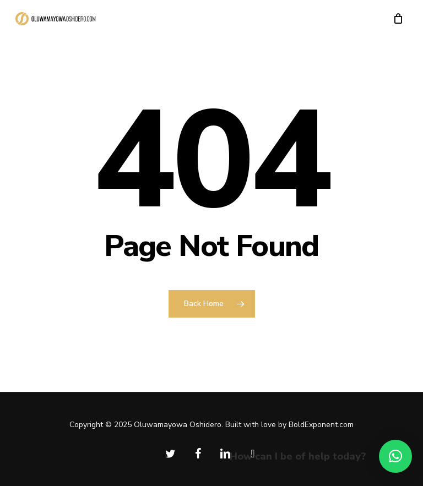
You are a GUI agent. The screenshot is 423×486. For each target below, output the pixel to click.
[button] (395, 456)
